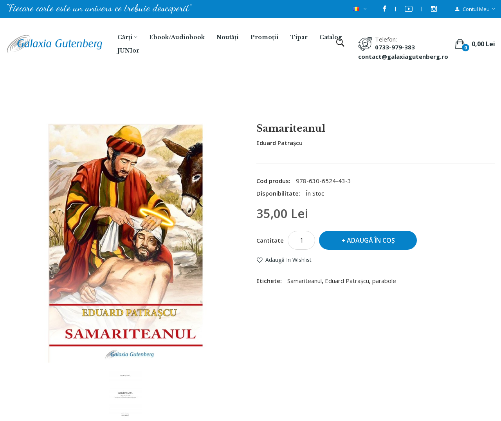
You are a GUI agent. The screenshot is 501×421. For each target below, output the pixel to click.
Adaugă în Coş (371, 240)
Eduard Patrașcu (279, 143)
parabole (384, 281)
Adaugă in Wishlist (288, 259)
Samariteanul (260, 102)
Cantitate (270, 240)
